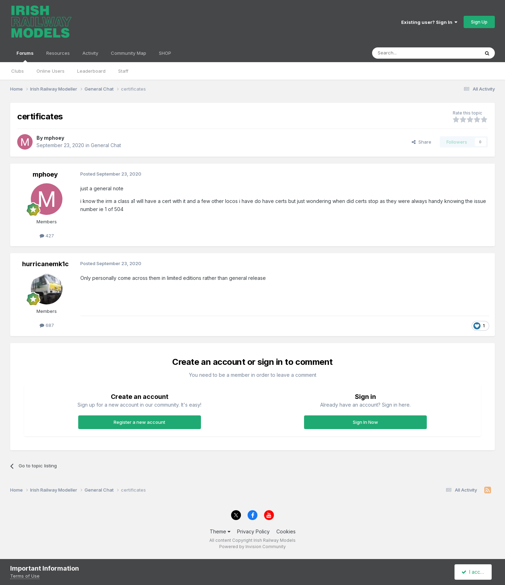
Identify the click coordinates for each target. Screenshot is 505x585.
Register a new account (139, 422)
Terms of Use (25, 576)
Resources (58, 53)
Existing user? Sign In (429, 22)
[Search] (408, 53)
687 (47, 325)
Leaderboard (91, 71)
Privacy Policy (253, 531)
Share (421, 142)
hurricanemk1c (45, 264)
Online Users (50, 71)
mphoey (54, 138)
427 (47, 235)
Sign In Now (365, 422)
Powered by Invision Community (252, 546)
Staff (123, 71)
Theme (220, 531)
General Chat (106, 145)
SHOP (165, 53)
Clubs (17, 71)
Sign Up (479, 22)
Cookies (286, 531)
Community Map (128, 53)
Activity (90, 53)
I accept (474, 572)
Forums (25, 56)
